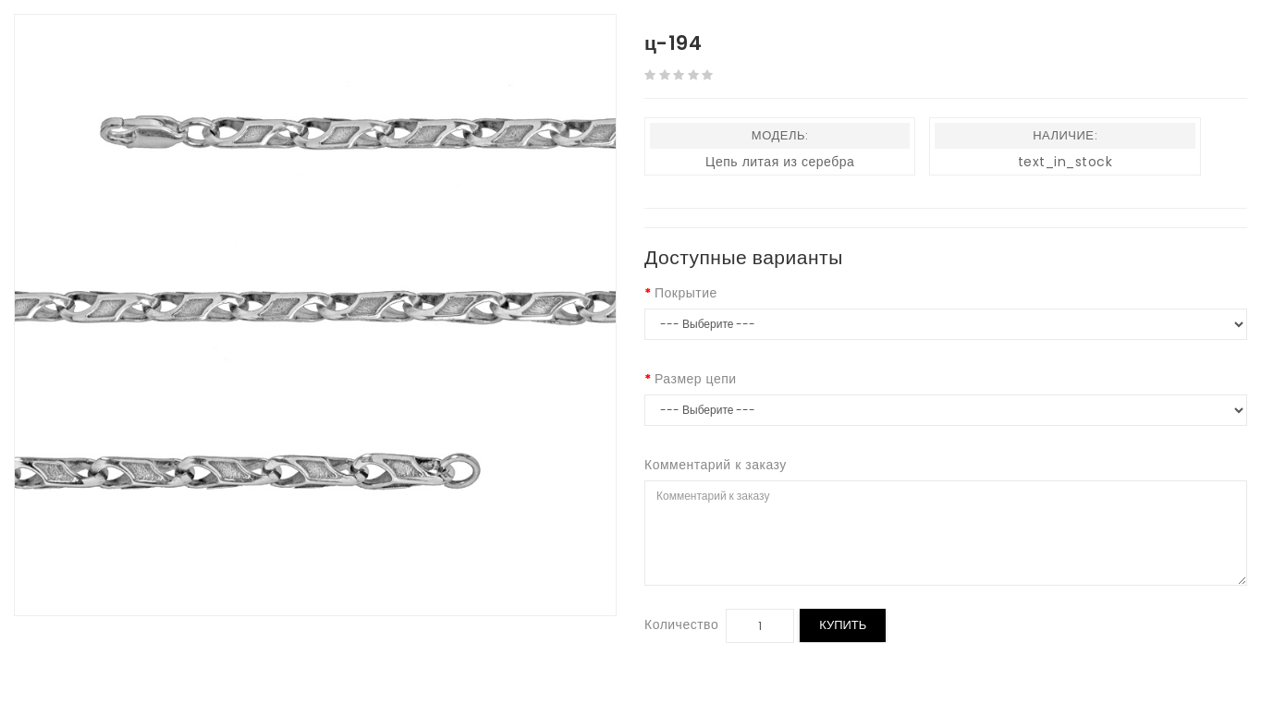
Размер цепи (696, 378)
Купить (842, 625)
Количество (681, 624)
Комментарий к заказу (715, 464)
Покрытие (686, 293)
